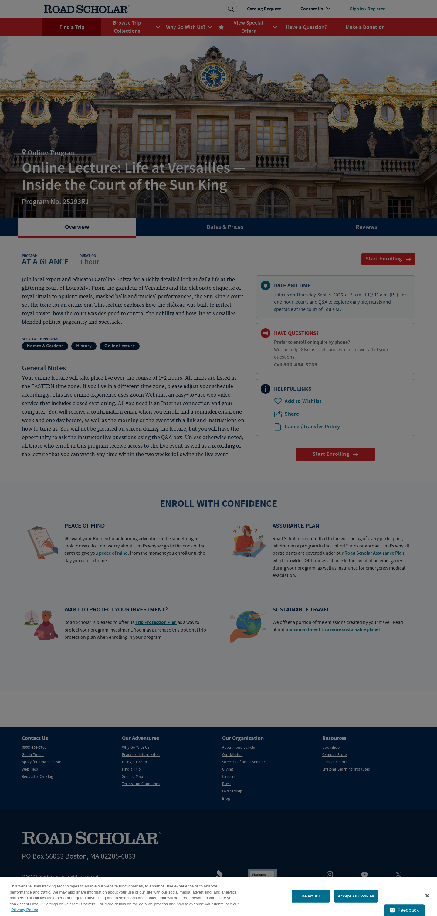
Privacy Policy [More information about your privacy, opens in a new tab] (24, 909)
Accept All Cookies (356, 896)
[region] (218, 896)
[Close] (427, 896)
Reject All (310, 896)
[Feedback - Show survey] (404, 910)
